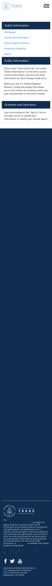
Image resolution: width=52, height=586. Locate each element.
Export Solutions (14, 147)
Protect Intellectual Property (16, 213)
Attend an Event (14, 333)
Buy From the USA (14, 441)
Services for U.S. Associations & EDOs (21, 413)
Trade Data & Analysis (14, 247)
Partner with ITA (11, 424)
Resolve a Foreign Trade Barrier (18, 289)
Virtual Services (11, 152)
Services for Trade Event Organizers (20, 355)
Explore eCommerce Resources (18, 180)
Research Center (14, 225)
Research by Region (13, 242)
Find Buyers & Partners (15, 174)
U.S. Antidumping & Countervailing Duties (22, 295)
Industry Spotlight (12, 476)
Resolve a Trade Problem (19, 284)
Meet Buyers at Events (14, 344)
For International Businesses (19, 432)
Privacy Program (28, 550)
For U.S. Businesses (15, 138)
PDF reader (21, 543)
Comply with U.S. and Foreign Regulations (23, 202)
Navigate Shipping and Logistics (18, 196)
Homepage (10, 32)
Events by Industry (13, 349)
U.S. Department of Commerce (17, 522)
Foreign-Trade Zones (14, 419)
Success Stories (11, 384)
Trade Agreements (13, 277)
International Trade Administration (23, 520)
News (7, 481)
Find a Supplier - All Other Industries (20, 446)
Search (7, 54)
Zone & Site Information (16, 37)
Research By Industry (14, 231)
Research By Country (14, 236)
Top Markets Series (13, 253)
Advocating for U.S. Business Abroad (20, 325)
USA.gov (7, 550)
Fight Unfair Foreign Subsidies (18, 309)
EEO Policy (43, 550)
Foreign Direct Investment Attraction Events (23, 360)
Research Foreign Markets (16, 163)
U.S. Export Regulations (15, 266)
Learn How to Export (13, 158)
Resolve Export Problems (15, 218)
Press (7, 373)
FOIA (16, 550)
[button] (46, 6)
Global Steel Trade (13, 314)
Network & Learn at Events (16, 169)
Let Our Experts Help (16, 391)
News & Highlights (15, 367)
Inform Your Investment (15, 470)
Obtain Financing (12, 185)
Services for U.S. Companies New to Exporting (25, 397)
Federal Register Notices (16, 43)
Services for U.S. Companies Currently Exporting (26, 402)
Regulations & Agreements (20, 260)
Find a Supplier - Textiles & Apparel (20, 452)
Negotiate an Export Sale (15, 191)
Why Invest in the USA (14, 465)
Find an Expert (11, 487)
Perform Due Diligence (14, 207)
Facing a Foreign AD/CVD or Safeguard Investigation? (22, 302)
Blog (6, 378)
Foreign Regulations (13, 271)
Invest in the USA (14, 459)
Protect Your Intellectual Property (19, 320)
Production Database (15, 48)
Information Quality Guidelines (31, 552)
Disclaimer (10, 552)
